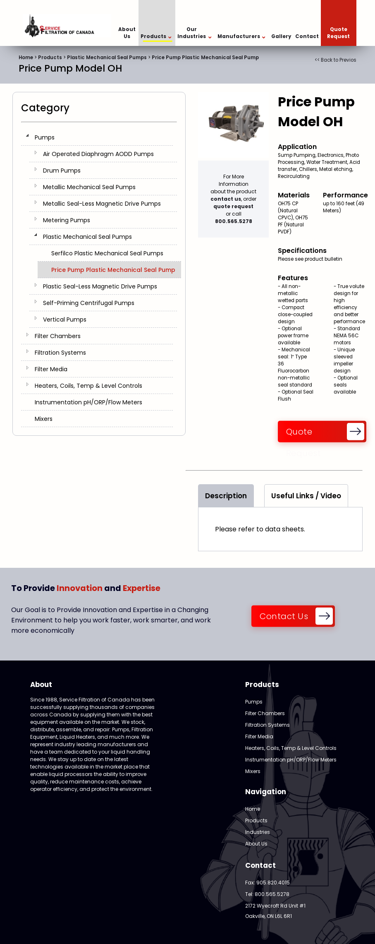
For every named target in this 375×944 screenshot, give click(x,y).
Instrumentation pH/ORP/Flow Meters (88, 402)
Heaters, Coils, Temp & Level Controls (88, 386)
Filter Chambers (58, 336)
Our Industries (194, 33)
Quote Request (338, 33)
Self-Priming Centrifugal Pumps (88, 303)
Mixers (44, 419)
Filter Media (51, 369)
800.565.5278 (233, 221)
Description (226, 496)
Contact (307, 36)
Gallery (281, 36)
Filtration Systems (60, 352)
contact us (225, 198)
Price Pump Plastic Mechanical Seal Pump (205, 57)
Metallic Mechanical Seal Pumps (89, 187)
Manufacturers (241, 36)
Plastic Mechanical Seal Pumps (107, 57)
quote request (233, 206)
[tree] (99, 278)
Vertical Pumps (64, 319)
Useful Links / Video (306, 496)
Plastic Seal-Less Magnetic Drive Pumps (100, 286)
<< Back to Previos (335, 60)
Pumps (45, 137)
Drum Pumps (62, 170)
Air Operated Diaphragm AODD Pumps (98, 154)
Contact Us (284, 616)
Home (26, 57)
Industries (257, 832)
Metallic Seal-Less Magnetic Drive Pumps (102, 203)
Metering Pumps (66, 220)
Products (156, 36)
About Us (127, 33)
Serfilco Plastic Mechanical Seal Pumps (107, 253)
